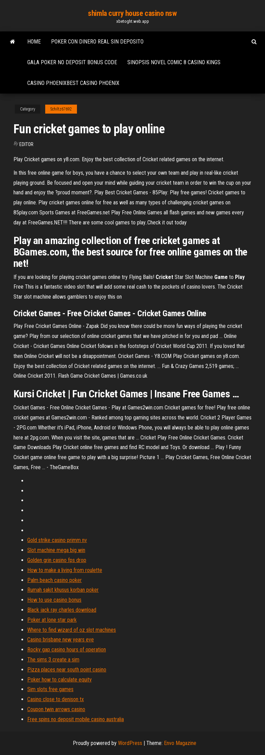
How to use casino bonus (54, 600)
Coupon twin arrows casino (56, 709)
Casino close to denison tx (55, 699)
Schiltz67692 (61, 109)
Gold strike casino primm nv (57, 540)
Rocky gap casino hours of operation (66, 649)
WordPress (130, 743)
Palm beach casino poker (54, 580)
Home (34, 41)
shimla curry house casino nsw (132, 13)
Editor (26, 144)
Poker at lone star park (52, 620)
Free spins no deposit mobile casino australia (75, 719)
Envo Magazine (180, 743)
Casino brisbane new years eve (60, 639)
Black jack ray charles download (61, 610)
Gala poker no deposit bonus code (72, 62)
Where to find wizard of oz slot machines (71, 630)
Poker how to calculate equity (59, 679)
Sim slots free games (50, 689)
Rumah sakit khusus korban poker (63, 590)
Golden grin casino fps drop (56, 560)
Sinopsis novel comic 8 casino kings (173, 62)
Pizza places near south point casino (66, 669)
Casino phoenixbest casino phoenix (73, 83)
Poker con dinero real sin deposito (97, 41)
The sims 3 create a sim (53, 659)
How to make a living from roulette (64, 570)
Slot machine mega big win (56, 550)
